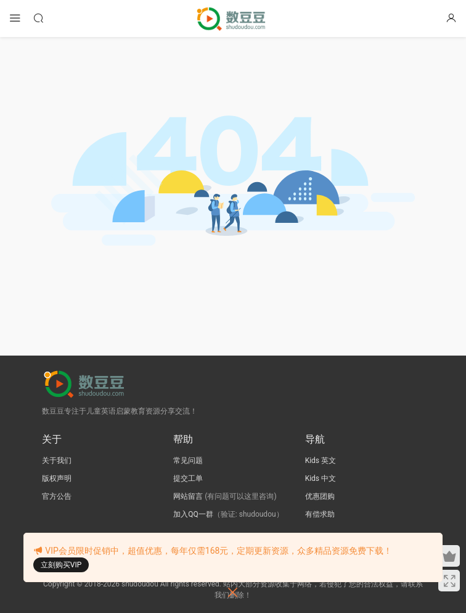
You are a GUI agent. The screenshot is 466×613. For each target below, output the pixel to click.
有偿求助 (320, 514)
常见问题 (188, 460)
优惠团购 (320, 496)
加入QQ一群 (193, 514)
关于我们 (57, 460)
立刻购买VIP (61, 565)
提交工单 (188, 478)
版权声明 (57, 478)
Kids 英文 (320, 460)
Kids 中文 (320, 478)
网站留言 (188, 496)
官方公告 (57, 496)
